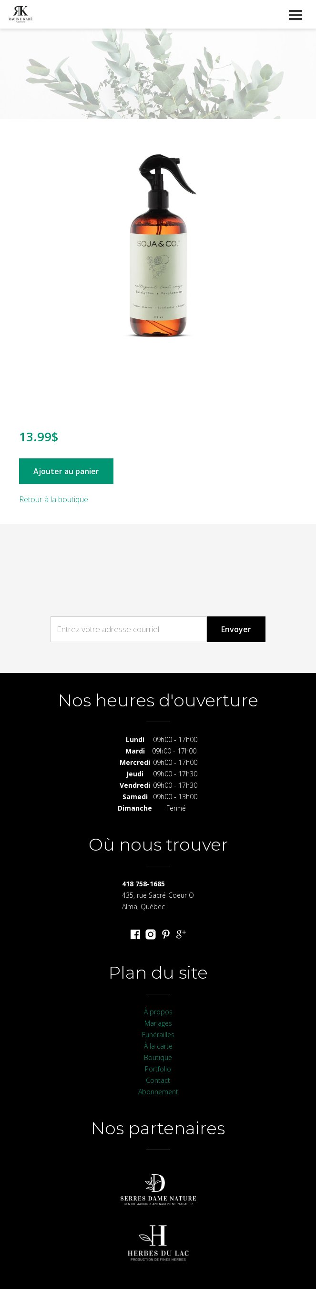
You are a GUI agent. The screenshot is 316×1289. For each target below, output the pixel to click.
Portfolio (158, 1068)
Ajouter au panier (66, 471)
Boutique (158, 1057)
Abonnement (158, 1091)
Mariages (158, 1023)
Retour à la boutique (53, 499)
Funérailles (158, 1034)
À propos (158, 1011)
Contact (158, 1080)
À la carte (158, 1046)
